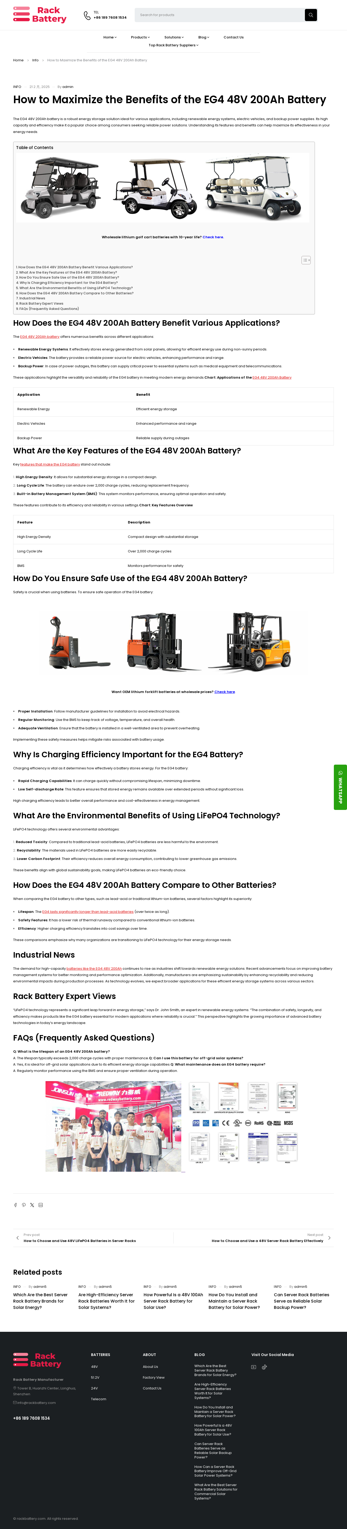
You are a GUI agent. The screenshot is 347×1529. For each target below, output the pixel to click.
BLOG (199, 1354)
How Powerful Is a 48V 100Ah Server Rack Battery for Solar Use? (173, 1301)
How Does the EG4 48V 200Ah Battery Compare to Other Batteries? (76, 293)
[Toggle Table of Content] (303, 260)
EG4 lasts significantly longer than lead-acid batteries (88, 911)
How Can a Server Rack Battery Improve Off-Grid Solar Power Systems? (215, 1471)
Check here (224, 691)
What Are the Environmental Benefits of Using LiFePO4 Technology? (76, 288)
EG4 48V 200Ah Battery (272, 377)
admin (67, 86)
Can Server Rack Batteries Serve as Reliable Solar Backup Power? (301, 1301)
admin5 (40, 1286)
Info (35, 60)
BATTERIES (100, 1354)
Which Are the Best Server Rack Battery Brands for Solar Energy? (40, 1301)
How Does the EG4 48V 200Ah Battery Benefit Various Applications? (75, 267)
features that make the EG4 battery (50, 464)
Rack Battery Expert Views (41, 303)
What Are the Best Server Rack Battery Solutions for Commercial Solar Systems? (216, 1491)
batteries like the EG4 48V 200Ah (94, 968)
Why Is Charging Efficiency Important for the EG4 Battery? (69, 282)
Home (18, 60)
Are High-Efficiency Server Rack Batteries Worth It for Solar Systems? (106, 1301)
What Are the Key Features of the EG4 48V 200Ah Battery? (68, 272)
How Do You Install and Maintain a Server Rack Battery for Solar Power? (234, 1301)
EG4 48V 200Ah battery (39, 336)
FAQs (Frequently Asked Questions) (49, 308)
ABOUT (149, 1354)
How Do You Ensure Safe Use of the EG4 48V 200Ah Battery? (69, 277)
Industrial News (32, 298)
